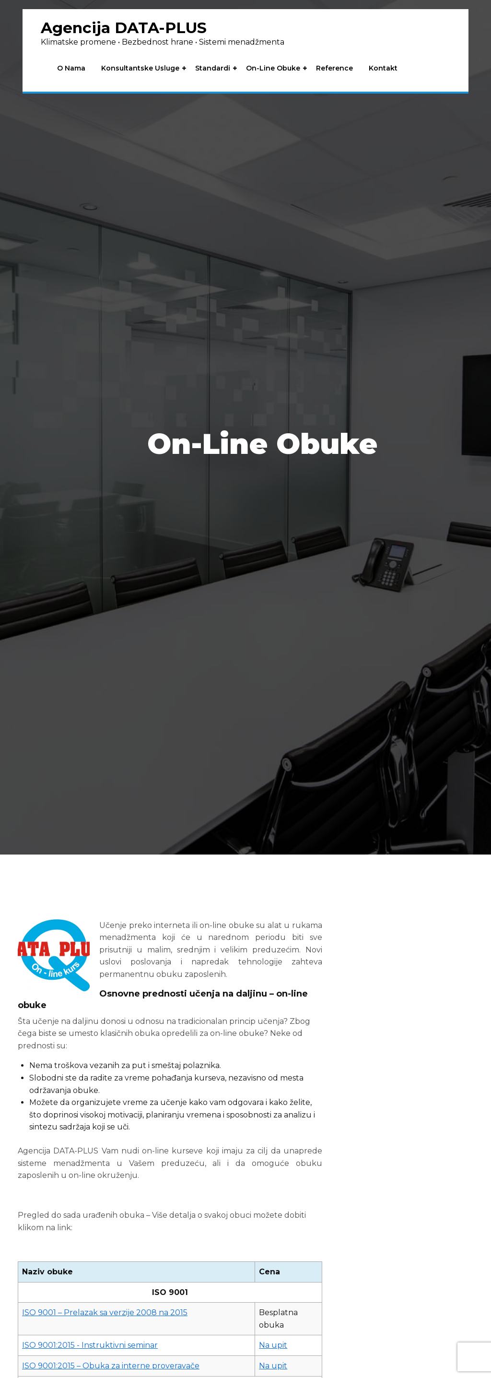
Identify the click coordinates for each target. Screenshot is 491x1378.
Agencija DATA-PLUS (126, 28)
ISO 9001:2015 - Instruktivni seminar (90, 1345)
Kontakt (384, 69)
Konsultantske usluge (141, 69)
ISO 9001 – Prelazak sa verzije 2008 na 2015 (104, 1312)
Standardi (213, 69)
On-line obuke (274, 69)
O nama (72, 69)
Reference (335, 69)
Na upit (273, 1345)
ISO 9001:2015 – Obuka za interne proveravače (110, 1365)
